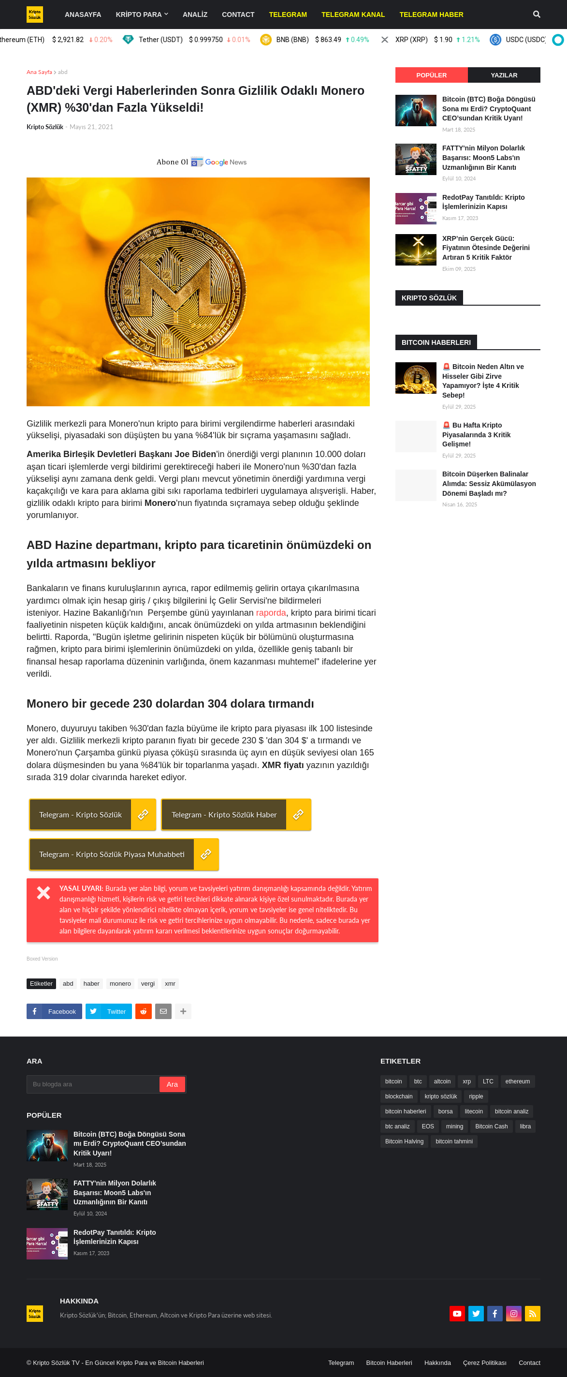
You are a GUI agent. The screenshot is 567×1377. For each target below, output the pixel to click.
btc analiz (397, 1126)
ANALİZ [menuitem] (195, 14)
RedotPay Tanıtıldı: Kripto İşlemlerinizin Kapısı (483, 202)
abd (63, 71)
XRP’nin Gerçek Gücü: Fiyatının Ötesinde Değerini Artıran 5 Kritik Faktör (486, 248)
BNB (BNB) (323, 39)
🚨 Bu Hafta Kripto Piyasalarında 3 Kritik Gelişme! (476, 434)
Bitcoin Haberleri (389, 1362)
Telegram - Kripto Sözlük (80, 814)
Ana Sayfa (39, 71)
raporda (271, 613)
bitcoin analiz (511, 1111)
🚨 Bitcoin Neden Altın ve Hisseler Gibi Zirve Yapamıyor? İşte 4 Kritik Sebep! (483, 381)
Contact (529, 1362)
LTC (488, 1081)
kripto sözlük (441, 1096)
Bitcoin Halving (404, 1141)
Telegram (341, 1362)
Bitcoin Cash (491, 1126)
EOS (428, 1126)
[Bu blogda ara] (94, 1084)
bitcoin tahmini (454, 1141)
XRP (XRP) (437, 39)
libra (525, 1126)
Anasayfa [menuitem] (83, 14)
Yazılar (504, 75)
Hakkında (437, 1362)
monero (120, 983)
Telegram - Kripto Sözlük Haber (224, 814)
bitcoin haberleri (405, 1111)
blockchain (399, 1096)
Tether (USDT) (195, 39)
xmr (170, 983)
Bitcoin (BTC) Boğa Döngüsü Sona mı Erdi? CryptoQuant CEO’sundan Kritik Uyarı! (489, 108)
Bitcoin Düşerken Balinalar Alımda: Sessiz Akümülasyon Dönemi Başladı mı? (489, 483)
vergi (148, 983)
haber (92, 983)
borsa (445, 1111)
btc (418, 1081)
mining (454, 1126)
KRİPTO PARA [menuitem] (139, 14)
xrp (467, 1081)
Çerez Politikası (485, 1362)
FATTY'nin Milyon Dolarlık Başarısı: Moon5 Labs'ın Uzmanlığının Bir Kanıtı (483, 157)
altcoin (442, 1081)
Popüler (432, 75)
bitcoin (393, 1081)
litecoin (474, 1111)
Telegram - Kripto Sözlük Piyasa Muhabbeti (112, 854)
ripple (476, 1096)
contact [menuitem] (238, 14)
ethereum (518, 1081)
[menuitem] (288, 14)
